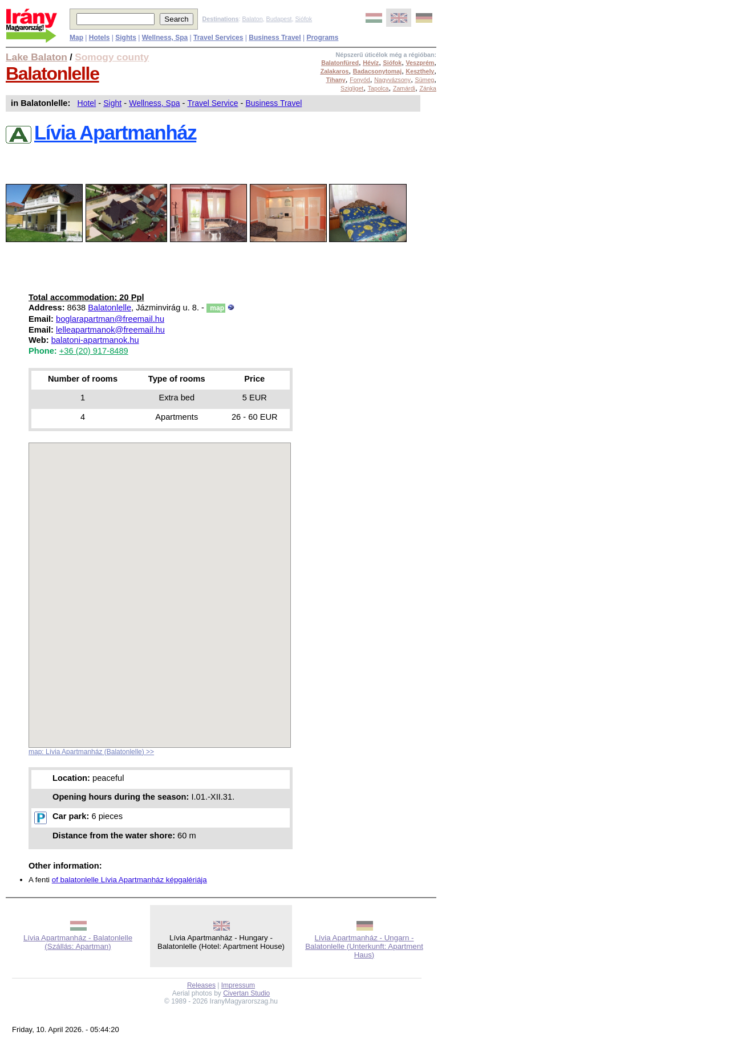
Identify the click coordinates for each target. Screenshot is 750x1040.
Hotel (87, 103)
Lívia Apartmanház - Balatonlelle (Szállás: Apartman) (77, 942)
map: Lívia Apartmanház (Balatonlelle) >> (91, 752)
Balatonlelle (52, 73)
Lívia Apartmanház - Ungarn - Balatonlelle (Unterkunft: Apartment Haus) (364, 946)
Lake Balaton (36, 57)
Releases (201, 985)
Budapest (279, 18)
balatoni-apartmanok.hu (95, 340)
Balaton (252, 18)
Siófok (303, 18)
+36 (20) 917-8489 (93, 350)
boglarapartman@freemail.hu (110, 319)
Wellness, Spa (154, 103)
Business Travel (273, 103)
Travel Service (212, 103)
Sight (112, 103)
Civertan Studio (246, 993)
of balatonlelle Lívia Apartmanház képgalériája (129, 879)
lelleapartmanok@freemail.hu (110, 329)
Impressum (238, 985)
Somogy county (112, 57)
